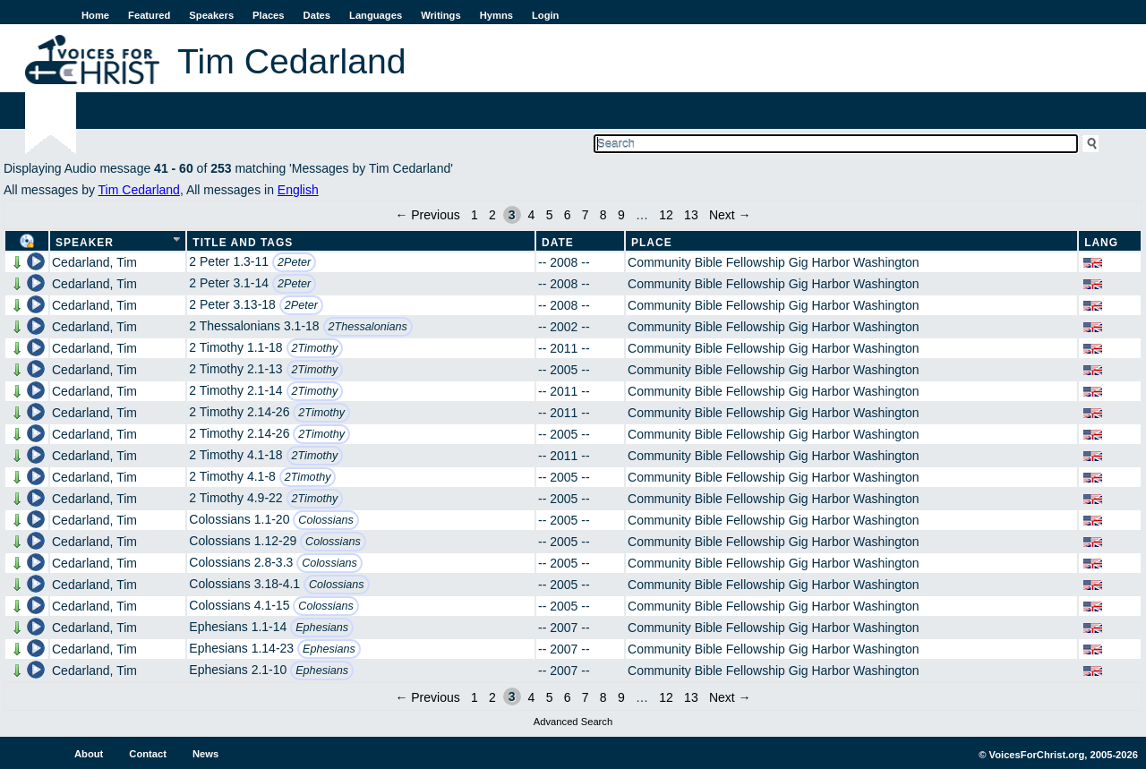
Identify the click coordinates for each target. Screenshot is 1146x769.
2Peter (294, 262)
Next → (730, 215)
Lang (1101, 242)
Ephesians (321, 627)
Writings (441, 15)
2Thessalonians (368, 326)
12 (666, 215)
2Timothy (315, 348)
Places (268, 15)
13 (691, 215)
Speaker (85, 242)
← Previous (427, 215)
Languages (375, 15)
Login (545, 15)
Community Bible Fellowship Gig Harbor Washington (773, 262)
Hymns (496, 15)
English (298, 190)
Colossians (326, 520)
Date (558, 242)
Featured (149, 15)
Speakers (211, 15)
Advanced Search (573, 721)
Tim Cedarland (139, 190)
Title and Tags (242, 242)
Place (651, 242)
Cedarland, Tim (94, 262)
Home (95, 15)
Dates (317, 15)
